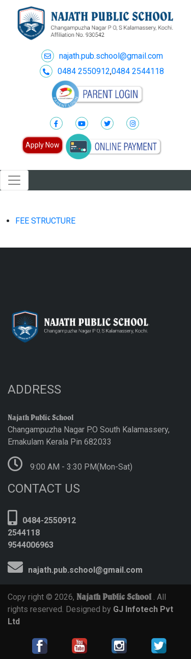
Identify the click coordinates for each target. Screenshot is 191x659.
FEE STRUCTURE (45, 221)
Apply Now (42, 145)
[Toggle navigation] (14, 180)
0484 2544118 (138, 71)
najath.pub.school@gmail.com (102, 56)
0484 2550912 (75, 71)
